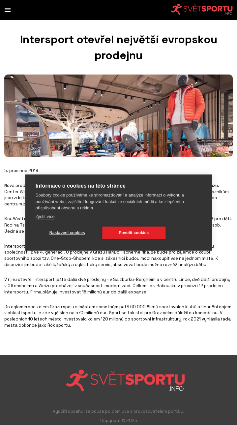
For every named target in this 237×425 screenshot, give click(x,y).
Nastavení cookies (67, 232)
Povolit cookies (134, 232)
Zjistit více (45, 216)
